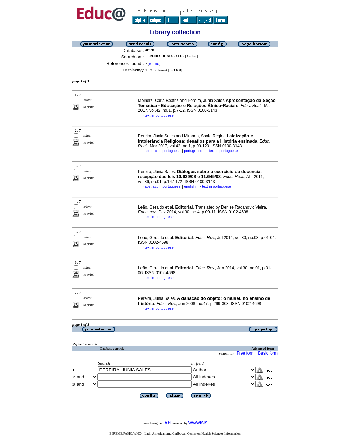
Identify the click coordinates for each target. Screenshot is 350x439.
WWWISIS (198, 423)
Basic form (268, 353)
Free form (245, 353)
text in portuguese (159, 115)
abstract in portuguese (162, 151)
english (190, 186)
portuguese (193, 151)
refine (154, 63)
